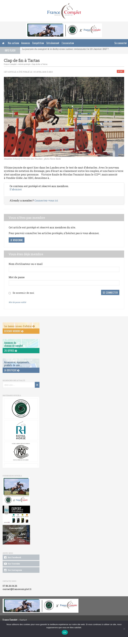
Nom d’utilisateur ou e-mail (26, 264)
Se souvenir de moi (23, 292)
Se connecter (120, 43)
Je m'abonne (16, 240)
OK (64, 632)
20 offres (10, 349)
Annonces (25, 43)
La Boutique (11, 369)
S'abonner (16, 189)
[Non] (124, 628)
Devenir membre (13, 329)
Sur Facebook (12, 555)
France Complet (10, 64)
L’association (68, 43)
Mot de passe (17, 277)
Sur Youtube (12, 562)
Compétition (38, 43)
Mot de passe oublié (17, 301)
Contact (23, 618)
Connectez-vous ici (46, 200)
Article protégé (24, 64)
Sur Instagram (13, 568)
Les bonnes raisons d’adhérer (19, 324)
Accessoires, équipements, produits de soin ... (16, 362)
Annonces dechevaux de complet (13, 342)
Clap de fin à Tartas (39, 64)
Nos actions (13, 43)
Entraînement (52, 43)
